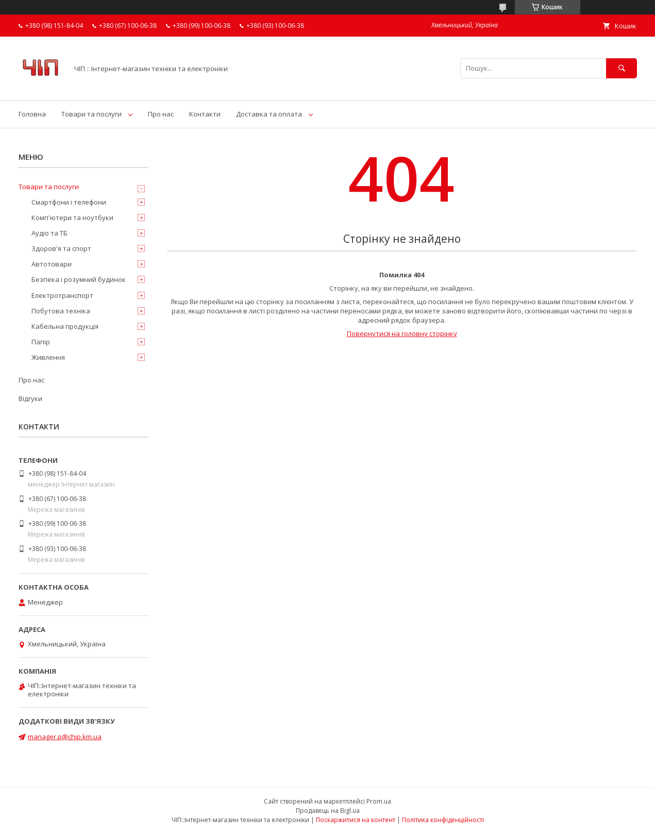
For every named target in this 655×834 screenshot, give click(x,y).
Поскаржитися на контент (355, 819)
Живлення (48, 357)
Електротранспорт (62, 295)
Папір (40, 341)
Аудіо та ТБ (49, 233)
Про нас (161, 114)
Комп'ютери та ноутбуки (72, 217)
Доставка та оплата (269, 114)
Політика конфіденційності (443, 819)
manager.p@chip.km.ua (65, 736)
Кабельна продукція (64, 326)
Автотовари (51, 264)
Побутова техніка (60, 310)
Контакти (205, 114)
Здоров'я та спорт (61, 248)
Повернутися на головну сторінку (402, 333)
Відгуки (30, 398)
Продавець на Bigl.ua (328, 810)
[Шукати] (621, 68)
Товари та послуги (91, 114)
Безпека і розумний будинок (78, 279)
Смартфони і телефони (68, 202)
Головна (32, 114)
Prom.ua (378, 801)
